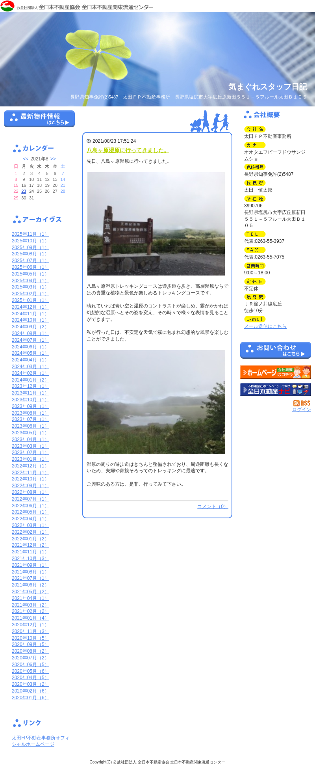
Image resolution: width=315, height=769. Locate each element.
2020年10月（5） (30, 638)
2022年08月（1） (30, 492)
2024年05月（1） (30, 353)
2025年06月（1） (30, 267)
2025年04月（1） (30, 280)
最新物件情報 (39, 122)
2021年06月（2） (30, 585)
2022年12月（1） (30, 466)
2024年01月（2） (30, 380)
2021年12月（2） (30, 545)
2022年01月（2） (30, 539)
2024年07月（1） (30, 340)
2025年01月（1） (30, 300)
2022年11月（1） (30, 472)
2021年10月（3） (30, 558)
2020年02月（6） (30, 691)
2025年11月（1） (30, 234)
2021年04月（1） (30, 598)
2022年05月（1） (30, 512)
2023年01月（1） (30, 459)
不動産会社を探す (275, 389)
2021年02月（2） (30, 611)
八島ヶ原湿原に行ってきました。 (128, 150)
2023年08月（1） (30, 413)
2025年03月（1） (30, 287)
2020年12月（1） (30, 624)
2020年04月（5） (30, 677)
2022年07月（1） (30, 499)
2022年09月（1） (30, 485)
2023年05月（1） (30, 433)
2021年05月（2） (30, 591)
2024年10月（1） (30, 320)
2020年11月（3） (30, 631)
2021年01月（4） (30, 618)
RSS (302, 403)
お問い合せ (275, 351)
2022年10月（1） (30, 479)
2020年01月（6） (30, 697)
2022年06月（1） (30, 505)
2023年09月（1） (30, 406)
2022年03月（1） (30, 525)
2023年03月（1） (30, 446)
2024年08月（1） (30, 333)
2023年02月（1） (30, 452)
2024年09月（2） (30, 327)
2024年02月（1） (30, 373)
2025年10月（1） (30, 241)
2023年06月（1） (30, 426)
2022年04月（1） (30, 518)
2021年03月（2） (30, 605)
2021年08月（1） (30, 572)
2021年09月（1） (30, 565)
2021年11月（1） (30, 552)
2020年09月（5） (30, 644)
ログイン (301, 409)
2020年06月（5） (30, 664)
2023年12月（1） (30, 386)
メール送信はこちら (265, 326)
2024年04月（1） (30, 360)
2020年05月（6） (30, 671)
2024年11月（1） (30, 314)
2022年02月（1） (30, 532)
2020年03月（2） (30, 684)
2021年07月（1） (30, 578)
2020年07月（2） (30, 658)
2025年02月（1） (30, 293)
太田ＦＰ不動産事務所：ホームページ (275, 372)
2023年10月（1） (30, 399)
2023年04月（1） (30, 439)
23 (23, 191)
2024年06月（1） (30, 347)
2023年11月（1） (30, 393)
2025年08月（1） (30, 254)
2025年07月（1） (30, 260)
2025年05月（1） (30, 274)
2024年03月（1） (30, 366)
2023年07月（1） (30, 419)
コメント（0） (212, 506)
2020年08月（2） (30, 651)
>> (53, 159)
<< (25, 159)
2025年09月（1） (30, 247)
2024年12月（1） (30, 307)
